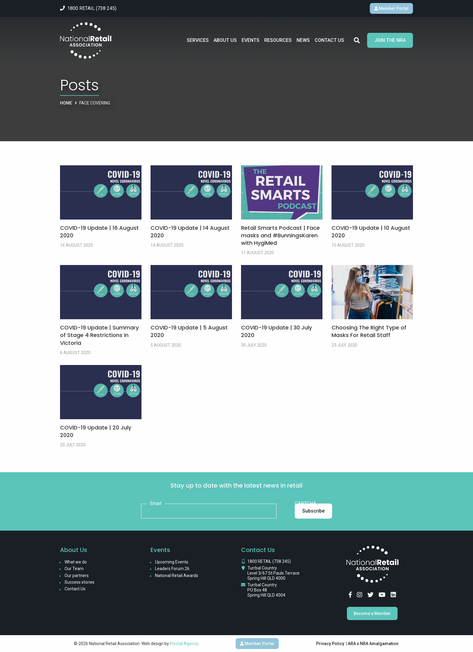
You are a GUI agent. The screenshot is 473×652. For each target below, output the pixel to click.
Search (357, 40)
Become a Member (372, 613)
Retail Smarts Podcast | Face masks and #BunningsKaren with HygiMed (280, 235)
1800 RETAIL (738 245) (269, 561)
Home (66, 103)
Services (198, 40)
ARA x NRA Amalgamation (373, 643)
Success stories (79, 582)
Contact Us (329, 40)
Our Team (74, 568)
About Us (225, 40)
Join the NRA (390, 40)
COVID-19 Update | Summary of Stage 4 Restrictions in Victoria (99, 335)
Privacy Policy (330, 643)
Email (155, 503)
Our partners (77, 575)
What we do (76, 562)
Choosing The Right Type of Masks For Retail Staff (369, 331)
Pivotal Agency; (184, 643)
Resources (278, 40)
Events (250, 40)
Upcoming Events (171, 562)
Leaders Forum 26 (172, 568)
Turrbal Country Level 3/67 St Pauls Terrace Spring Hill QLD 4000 (273, 573)
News (303, 40)
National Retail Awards (176, 575)
